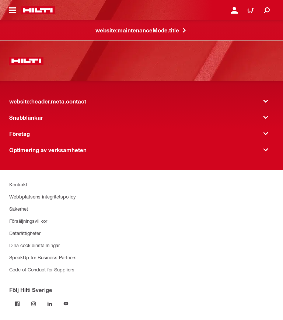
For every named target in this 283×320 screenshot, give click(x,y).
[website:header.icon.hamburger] (12, 10)
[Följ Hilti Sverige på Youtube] (66, 304)
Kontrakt (18, 184)
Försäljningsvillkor (28, 221)
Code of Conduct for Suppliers (41, 269)
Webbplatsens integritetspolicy (42, 196)
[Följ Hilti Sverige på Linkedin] (50, 304)
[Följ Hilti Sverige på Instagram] (33, 304)
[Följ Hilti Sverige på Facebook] (17, 304)
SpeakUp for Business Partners (43, 257)
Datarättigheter (25, 233)
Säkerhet (18, 208)
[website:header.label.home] (38, 10)
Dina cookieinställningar (34, 245)
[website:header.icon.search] (267, 10)
